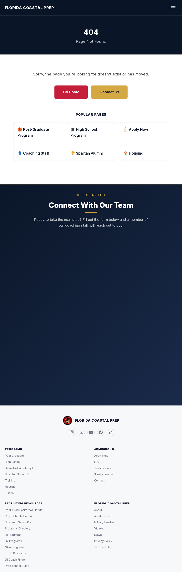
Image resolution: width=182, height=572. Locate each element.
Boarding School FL (17, 474)
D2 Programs (13, 541)
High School (12, 461)
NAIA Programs (14, 547)
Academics (101, 516)
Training (10, 480)
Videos (99, 528)
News (98, 534)
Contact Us (109, 92)
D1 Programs (13, 534)
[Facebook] (100, 432)
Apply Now (101, 455)
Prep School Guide (17, 565)
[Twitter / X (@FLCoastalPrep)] (81, 432)
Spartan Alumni (104, 474)
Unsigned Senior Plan (19, 522)
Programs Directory (17, 528)
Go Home (71, 92)
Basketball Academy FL (20, 468)
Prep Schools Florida (18, 516)
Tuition (9, 493)
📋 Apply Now (135, 129)
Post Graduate (14, 455)
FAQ (96, 461)
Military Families (104, 522)
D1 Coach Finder (15, 559)
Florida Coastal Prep (29, 7)
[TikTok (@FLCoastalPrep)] (110, 432)
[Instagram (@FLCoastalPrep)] (71, 432)
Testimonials (102, 468)
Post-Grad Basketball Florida (23, 510)
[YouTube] (91, 432)
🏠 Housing (133, 153)
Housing (10, 486)
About (98, 510)
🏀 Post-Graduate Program (33, 132)
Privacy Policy (103, 541)
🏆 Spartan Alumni (86, 153)
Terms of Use (103, 547)
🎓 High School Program (83, 132)
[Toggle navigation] (173, 8)
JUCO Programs (15, 553)
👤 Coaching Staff (33, 153)
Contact (99, 480)
